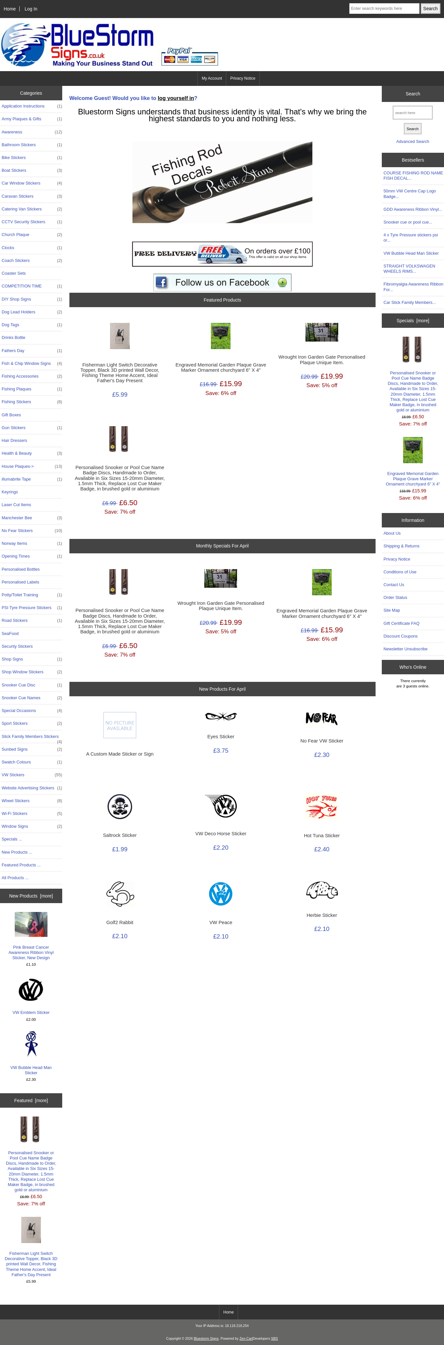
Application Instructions (32, 106)
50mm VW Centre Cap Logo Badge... (409, 193)
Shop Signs (32, 659)
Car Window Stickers (32, 183)
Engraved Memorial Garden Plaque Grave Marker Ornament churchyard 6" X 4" (221, 367)
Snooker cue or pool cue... (407, 222)
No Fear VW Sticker (321, 740)
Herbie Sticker (321, 915)
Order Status (395, 597)
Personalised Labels (20, 582)
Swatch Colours (32, 762)
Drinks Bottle (13, 337)
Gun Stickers (32, 427)
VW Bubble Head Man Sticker (31, 1053)
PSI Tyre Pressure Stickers (32, 607)
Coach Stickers (32, 260)
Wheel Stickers (32, 800)
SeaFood (10, 633)
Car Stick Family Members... (409, 302)
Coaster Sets (14, 273)
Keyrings (10, 491)
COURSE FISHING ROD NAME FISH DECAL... (413, 175)
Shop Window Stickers (32, 672)
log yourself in (176, 98)
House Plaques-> (32, 466)
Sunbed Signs (32, 749)
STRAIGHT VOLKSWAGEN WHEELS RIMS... (409, 269)
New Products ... (17, 852)
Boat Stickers (32, 170)
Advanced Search (412, 141)
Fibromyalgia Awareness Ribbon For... (413, 287)
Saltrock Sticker (120, 835)
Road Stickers (32, 620)
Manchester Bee (32, 518)
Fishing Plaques (32, 389)
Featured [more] (31, 1100)
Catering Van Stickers (32, 209)
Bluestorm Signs (206, 1338)
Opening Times (32, 556)
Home (10, 8)
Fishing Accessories (32, 376)
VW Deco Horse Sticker (221, 833)
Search (413, 93)
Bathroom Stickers (32, 145)
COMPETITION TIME (32, 286)
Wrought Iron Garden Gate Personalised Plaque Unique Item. (321, 359)
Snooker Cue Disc (32, 685)
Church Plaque (32, 234)
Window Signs (32, 826)
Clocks (32, 247)
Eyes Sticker (220, 736)
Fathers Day (32, 350)
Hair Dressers (14, 440)
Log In (31, 8)
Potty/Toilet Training (32, 595)
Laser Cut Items (16, 504)
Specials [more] (413, 320)
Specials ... (12, 839)
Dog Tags (32, 324)
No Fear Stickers (32, 530)
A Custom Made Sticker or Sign (120, 754)
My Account (212, 78)
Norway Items (32, 543)
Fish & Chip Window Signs (32, 363)
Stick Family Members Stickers (32, 738)
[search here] (413, 113)
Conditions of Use (399, 571)
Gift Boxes (11, 414)
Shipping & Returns (401, 546)
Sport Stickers (32, 723)
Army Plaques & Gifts (32, 119)
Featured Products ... (21, 864)
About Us (391, 533)
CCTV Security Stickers (32, 222)
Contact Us (393, 584)
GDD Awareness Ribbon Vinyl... (412, 209)
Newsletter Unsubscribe (405, 648)
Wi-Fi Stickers (32, 813)
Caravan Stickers (32, 196)
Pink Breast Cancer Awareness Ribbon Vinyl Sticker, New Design (31, 936)
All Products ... (15, 877)
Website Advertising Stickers (32, 788)
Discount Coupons (400, 636)
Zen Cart (246, 1338)
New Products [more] (31, 896)
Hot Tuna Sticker (322, 835)
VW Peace (220, 922)
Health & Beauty (32, 453)
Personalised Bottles (21, 569)
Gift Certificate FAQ (401, 623)
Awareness (32, 132)
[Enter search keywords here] (384, 8)
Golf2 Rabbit (119, 922)
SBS (274, 1338)
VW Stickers (32, 775)
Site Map (391, 610)
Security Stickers (17, 646)
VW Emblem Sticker (30, 995)
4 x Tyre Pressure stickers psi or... (410, 237)
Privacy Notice (242, 78)
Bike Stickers (32, 157)
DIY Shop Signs (32, 299)
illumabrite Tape (32, 479)
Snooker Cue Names (32, 698)
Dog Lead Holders (32, 312)
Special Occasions (32, 710)
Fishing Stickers (32, 402)
